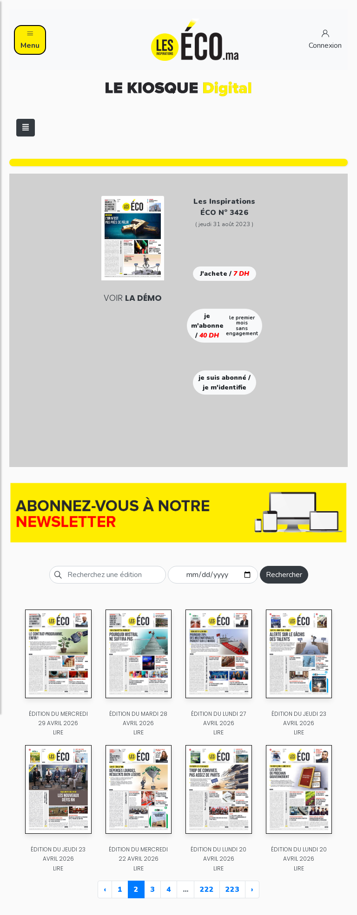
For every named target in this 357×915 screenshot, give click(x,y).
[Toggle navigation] (25, 127)
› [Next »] (252, 889)
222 (207, 889)
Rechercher (284, 575)
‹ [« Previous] (105, 889)
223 (232, 889)
